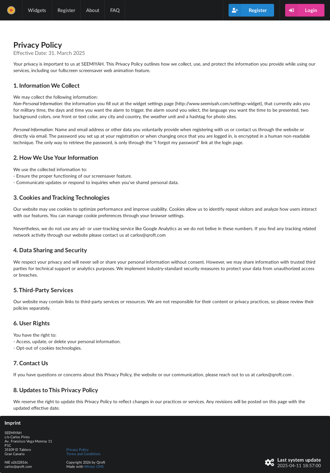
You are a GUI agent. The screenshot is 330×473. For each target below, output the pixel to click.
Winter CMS (94, 466)
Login (301, 10)
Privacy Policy (77, 449)
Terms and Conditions (83, 454)
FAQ (115, 10)
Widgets (37, 10)
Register (66, 10)
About (92, 10)
